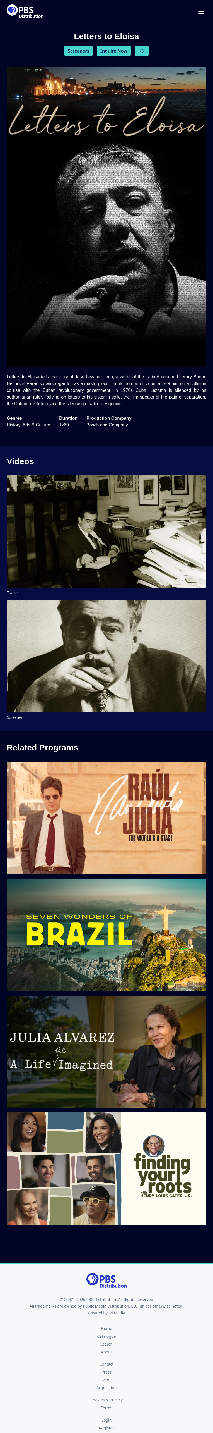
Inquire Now (113, 51)
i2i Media (116, 1312)
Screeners (78, 51)
